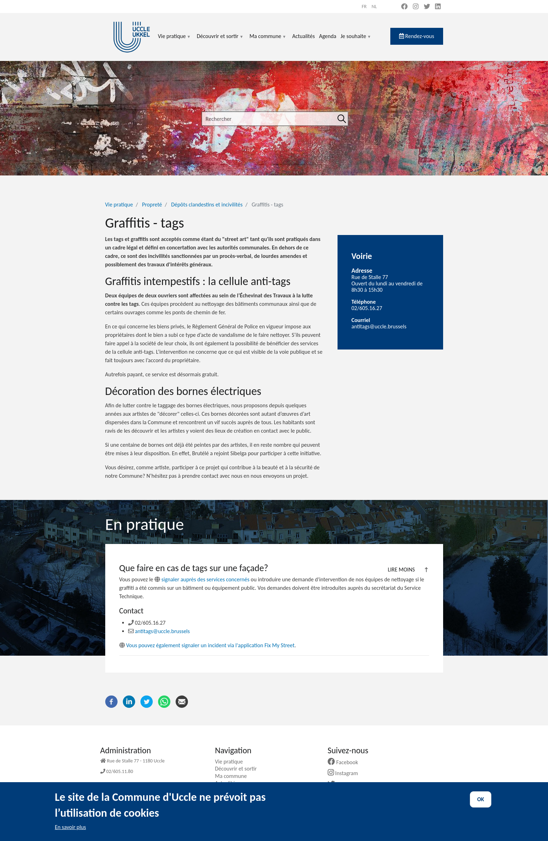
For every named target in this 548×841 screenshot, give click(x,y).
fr (364, 7)
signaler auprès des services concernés (206, 579)
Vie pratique (174, 40)
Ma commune (268, 40)
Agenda (327, 36)
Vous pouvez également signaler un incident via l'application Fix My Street (207, 645)
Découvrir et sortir (220, 40)
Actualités (303, 36)
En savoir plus (70, 832)
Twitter (342, 784)
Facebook (345, 762)
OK (480, 805)
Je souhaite (356, 40)
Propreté (152, 204)
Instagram (345, 773)
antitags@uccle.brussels (159, 631)
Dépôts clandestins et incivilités (206, 204)
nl (374, 7)
